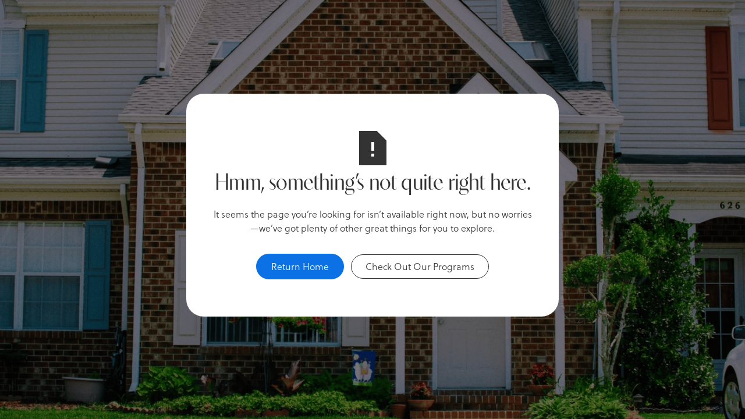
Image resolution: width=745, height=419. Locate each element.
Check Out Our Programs (420, 266)
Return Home (300, 266)
